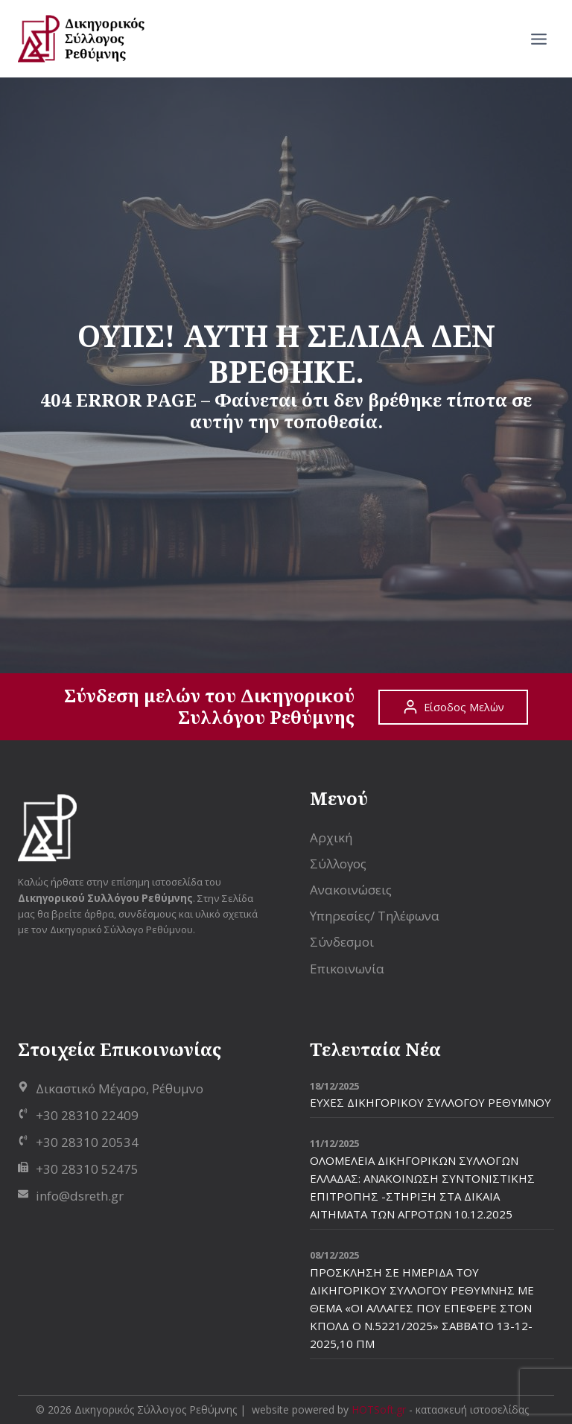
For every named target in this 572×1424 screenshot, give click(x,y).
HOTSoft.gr (379, 1409)
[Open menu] (538, 38)
